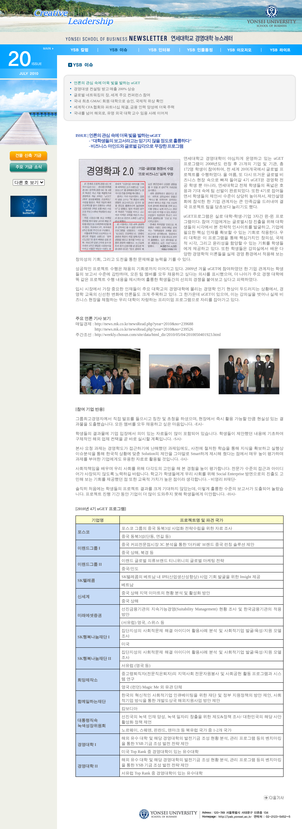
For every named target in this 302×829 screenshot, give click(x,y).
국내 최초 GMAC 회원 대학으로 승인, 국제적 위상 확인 (118, 101)
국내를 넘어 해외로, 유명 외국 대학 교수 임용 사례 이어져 (121, 113)
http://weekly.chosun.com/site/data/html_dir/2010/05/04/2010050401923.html (158, 334)
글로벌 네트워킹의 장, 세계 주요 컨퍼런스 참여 (112, 95)
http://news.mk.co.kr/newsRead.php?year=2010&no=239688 (144, 324)
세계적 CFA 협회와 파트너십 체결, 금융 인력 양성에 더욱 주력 (124, 107)
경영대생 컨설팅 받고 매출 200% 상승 (104, 89)
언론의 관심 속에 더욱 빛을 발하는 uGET (107, 83)
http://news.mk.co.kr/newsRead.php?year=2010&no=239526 (144, 329)
